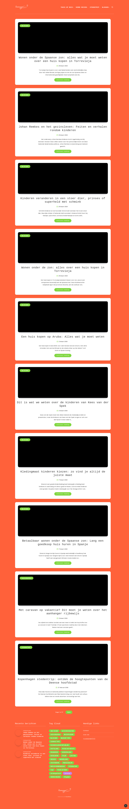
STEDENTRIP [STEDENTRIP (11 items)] (73, 766)
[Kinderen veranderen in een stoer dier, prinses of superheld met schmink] (18, 754)
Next (68, 712)
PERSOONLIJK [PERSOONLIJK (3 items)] (67, 763)
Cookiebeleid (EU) (89, 739)
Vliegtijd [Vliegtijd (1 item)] (67, 777)
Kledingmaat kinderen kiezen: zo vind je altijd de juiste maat (62, 473)
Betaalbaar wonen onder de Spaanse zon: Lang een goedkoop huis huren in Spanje (63, 542)
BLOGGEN (105, 7)
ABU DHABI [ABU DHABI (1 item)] (54, 731)
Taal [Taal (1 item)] (52, 770)
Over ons (86, 735)
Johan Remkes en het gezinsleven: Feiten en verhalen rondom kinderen (63, 128)
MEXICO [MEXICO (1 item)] (53, 759)
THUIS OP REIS (67, 7)
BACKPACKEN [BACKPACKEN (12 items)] (68, 734)
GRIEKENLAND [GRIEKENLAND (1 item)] (66, 752)
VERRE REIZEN (81, 7)
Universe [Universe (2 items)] (67, 773)
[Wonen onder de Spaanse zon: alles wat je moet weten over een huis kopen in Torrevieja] (18, 742)
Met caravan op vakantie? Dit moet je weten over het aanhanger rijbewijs (63, 612)
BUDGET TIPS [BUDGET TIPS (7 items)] (65, 738)
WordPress (68, 796)
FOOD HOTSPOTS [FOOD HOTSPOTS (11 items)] (68, 748)
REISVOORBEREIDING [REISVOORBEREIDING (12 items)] (58, 766)
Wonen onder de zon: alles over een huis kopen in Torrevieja (62, 269)
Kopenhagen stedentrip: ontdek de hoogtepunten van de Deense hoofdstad (63, 681)
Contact (86, 731)
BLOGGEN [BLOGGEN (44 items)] (54, 738)
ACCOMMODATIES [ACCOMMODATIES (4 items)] (68, 731)
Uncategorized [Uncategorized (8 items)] (56, 773)
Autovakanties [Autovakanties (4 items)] (55, 734)
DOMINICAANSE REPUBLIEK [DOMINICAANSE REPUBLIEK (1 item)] (60, 745)
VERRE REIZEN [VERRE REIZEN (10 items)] (55, 777)
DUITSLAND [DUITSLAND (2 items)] (54, 748)
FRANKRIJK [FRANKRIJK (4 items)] (54, 752)
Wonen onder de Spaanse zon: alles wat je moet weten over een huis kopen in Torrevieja (63, 59)
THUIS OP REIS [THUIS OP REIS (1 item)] (62, 770)
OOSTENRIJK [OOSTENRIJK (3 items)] (55, 763)
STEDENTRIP (94, 7)
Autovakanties (26, 578)
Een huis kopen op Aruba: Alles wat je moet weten (62, 336)
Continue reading (63, 80)
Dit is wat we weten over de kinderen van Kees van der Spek (63, 404)
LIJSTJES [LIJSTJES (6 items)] (73, 755)
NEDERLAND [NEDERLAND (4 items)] (64, 759)
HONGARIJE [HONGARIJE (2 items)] (54, 755)
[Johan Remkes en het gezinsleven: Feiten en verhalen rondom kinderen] (18, 732)
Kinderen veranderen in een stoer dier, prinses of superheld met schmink (62, 200)
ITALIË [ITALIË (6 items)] (64, 755)
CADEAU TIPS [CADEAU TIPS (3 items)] (55, 741)
